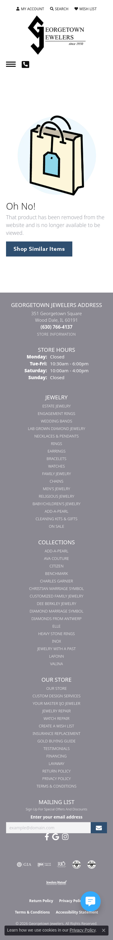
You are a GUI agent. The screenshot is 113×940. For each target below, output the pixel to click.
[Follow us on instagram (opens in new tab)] (65, 836)
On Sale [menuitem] (56, 526)
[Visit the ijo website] (44, 864)
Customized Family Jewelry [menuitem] (56, 596)
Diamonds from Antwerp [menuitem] (56, 618)
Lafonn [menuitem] (56, 656)
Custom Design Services (56, 696)
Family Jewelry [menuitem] (56, 473)
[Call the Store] (57, 327)
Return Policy (56, 771)
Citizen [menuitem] (56, 566)
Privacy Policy (56, 778)
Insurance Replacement (56, 733)
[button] (30, 9)
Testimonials (56, 748)
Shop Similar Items (39, 249)
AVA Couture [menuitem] (56, 558)
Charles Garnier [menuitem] (56, 581)
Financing (56, 756)
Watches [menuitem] (56, 466)
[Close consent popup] (103, 930)
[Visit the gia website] (24, 864)
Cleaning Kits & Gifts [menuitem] (56, 518)
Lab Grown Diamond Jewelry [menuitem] (56, 428)
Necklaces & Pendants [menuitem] (56, 436)
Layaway (56, 763)
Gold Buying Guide (56, 741)
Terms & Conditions (56, 786)
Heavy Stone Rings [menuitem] (56, 633)
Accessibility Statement (77, 912)
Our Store (56, 688)
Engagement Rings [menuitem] (56, 413)
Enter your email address (56, 817)
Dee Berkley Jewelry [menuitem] (56, 603)
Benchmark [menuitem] (56, 573)
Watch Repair (56, 718)
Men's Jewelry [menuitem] (56, 488)
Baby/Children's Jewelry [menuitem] (56, 503)
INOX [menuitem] (56, 641)
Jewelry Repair (56, 711)
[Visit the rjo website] (61, 864)
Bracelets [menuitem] (57, 458)
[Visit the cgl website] (91, 864)
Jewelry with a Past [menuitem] (56, 648)
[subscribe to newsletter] (99, 827)
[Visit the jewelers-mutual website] (56, 882)
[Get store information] (56, 334)
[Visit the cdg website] (76, 864)
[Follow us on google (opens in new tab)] (55, 836)
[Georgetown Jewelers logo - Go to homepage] (57, 35)
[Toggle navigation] (11, 64)
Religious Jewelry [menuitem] (56, 496)
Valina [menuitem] (56, 663)
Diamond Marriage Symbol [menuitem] (56, 611)
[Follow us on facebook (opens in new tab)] (47, 836)
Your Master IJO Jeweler (56, 703)
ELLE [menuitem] (56, 626)
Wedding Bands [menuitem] (56, 421)
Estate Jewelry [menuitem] (56, 406)
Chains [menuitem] (56, 481)
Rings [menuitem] (56, 443)
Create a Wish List (56, 726)
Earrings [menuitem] (57, 451)
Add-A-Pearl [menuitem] (56, 511)
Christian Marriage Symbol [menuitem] (56, 588)
